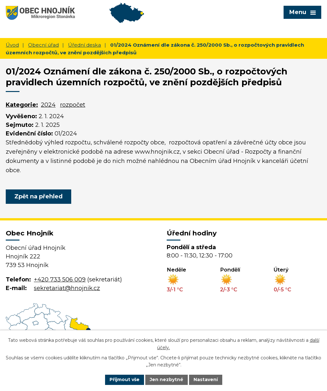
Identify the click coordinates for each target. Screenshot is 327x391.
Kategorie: (22, 104)
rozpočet (72, 104)
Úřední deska (84, 45)
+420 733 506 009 (60, 279)
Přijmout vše (125, 379)
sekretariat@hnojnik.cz (67, 288)
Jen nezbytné (166, 379)
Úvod (12, 45)
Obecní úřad (43, 45)
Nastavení (206, 379)
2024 (48, 104)
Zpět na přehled (38, 196)
